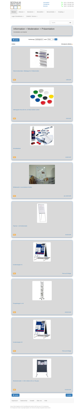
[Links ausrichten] (15, 39)
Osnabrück (46, 4)
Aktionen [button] (22, 12)
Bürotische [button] (30, 12)
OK (70, 22)
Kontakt (32, 400)
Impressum (15, 400)
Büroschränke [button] (51, 12)
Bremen (45, 6)
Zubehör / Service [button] (31, 16)
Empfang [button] (61, 12)
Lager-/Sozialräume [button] (18, 16)
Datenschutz (23, 400)
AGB (45, 400)
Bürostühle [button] (40, 12)
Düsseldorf (46, 2)
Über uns (39, 400)
